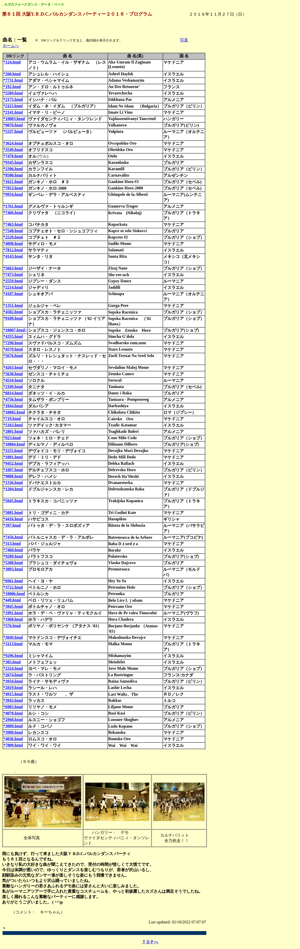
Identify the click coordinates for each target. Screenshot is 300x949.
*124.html (12, 62)
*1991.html (13, 613)
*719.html (12, 418)
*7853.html (13, 188)
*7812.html (13, 250)
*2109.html (13, 386)
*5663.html (13, 268)
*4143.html (13, 256)
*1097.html (13, 470)
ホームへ (11, 46)
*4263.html (13, 367)
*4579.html (13, 349)
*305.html (12, 662)
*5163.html (13, 425)
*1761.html (13, 206)
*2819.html (13, 687)
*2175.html (13, 99)
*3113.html (13, 644)
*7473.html (13, 274)
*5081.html (13, 512)
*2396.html (13, 169)
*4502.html (13, 312)
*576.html (12, 625)
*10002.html (14, 412)
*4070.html (13, 713)
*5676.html (13, 355)
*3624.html (13, 143)
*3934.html (13, 681)
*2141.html (13, 112)
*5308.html (13, 562)
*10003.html (14, 118)
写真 (184, 40)
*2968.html (13, 719)
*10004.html (14, 444)
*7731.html (13, 80)
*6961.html (13, 581)
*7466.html (13, 212)
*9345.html (13, 162)
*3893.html (13, 569)
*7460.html (13, 550)
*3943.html (13, 700)
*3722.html (13, 587)
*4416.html (13, 519)
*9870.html (13, 125)
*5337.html (13, 131)
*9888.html (13, 476)
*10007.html (14, 330)
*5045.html (13, 501)
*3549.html (13, 149)
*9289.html (13, 556)
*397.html (12, 525)
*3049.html (13, 637)
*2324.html (13, 668)
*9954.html (13, 194)
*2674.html (13, 675)
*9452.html (13, 463)
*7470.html (13, 156)
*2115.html (13, 106)
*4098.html (13, 243)
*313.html (12, 543)
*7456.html (13, 537)
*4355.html (13, 336)
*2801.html (13, 431)
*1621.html (13, 181)
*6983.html (13, 707)
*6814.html (13, 393)
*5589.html (13, 93)
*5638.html (13, 374)
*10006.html (14, 593)
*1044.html (13, 406)
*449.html (12, 600)
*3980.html (13, 732)
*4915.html (13, 694)
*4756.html (13, 399)
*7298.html (13, 343)
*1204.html (13, 489)
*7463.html (13, 224)
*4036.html (13, 739)
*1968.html (13, 619)
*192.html (12, 86)
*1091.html (13, 457)
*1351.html (13, 305)
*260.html (12, 74)
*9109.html (13, 318)
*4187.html (13, 294)
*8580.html (13, 175)
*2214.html (13, 287)
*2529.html (13, 237)
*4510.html (13, 380)
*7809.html (13, 745)
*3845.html (13, 606)
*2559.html (13, 281)
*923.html (12, 438)
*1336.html (13, 482)
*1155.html (13, 450)
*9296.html (13, 655)
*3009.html (13, 726)
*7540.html (13, 231)
